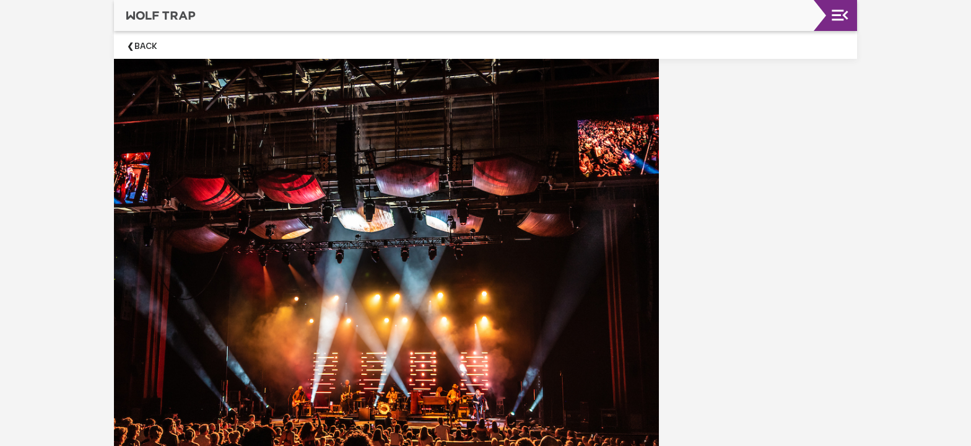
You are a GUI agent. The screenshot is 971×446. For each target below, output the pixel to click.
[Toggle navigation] (840, 15)
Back (145, 46)
